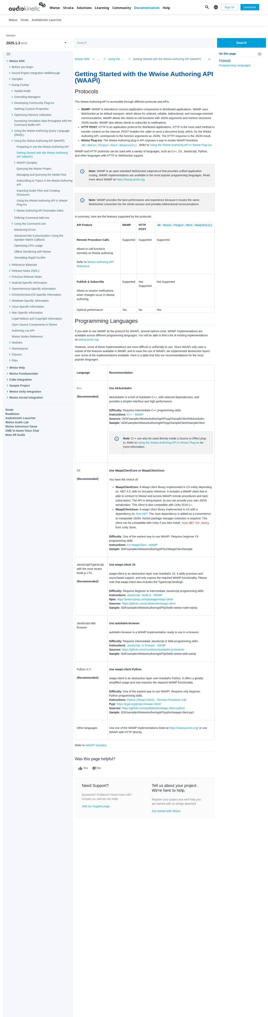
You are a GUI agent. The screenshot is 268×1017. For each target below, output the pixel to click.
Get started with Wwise (166, 828)
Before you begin (22, 67)
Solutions (84, 8)
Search (241, 42)
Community (121, 8)
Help (166, 8)
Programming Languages (235, 65)
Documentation (147, 8)
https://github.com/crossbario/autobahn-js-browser (155, 667)
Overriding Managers (27, 96)
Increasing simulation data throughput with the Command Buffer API (43, 122)
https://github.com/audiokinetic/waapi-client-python (155, 725)
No (99, 786)
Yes (86, 786)
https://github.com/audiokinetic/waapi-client (151, 621)
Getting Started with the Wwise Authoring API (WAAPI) (165, 59)
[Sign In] (229, 7)
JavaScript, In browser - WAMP (148, 663)
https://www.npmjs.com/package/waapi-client (147, 616)
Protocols (225, 60)
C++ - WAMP (137, 427)
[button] (206, 7)
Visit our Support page (98, 823)
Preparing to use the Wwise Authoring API (43, 146)
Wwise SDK (17, 61)
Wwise (55, 8)
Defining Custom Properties (31, 108)
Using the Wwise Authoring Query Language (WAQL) (41, 132)
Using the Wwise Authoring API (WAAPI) (39, 140)
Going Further (20, 85)
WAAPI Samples (98, 762)
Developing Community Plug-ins (34, 102)
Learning (102, 8)
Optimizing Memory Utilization (32, 114)
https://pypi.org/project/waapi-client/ (141, 721)
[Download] (249, 7)
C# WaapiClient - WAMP (144, 562)
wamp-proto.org (113, 352)
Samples (17, 79)
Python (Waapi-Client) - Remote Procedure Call (158, 717)
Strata (68, 8)
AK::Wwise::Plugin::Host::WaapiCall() (112, 149)
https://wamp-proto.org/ (186, 745)
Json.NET (144, 531)
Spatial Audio (22, 91)
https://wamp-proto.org (141, 188)
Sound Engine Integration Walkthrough (36, 73)
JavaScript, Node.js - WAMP (147, 612)
